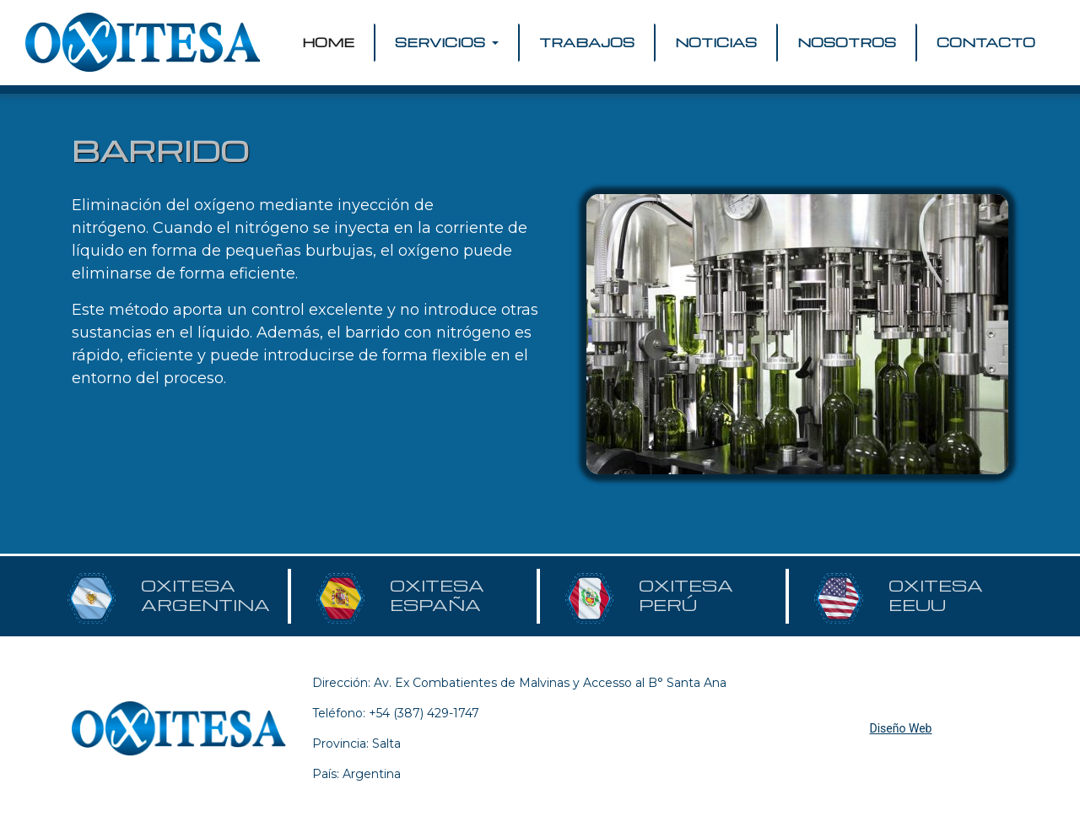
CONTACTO (986, 42)
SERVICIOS (442, 42)
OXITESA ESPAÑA (437, 595)
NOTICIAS (716, 42)
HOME (331, 42)
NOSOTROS (846, 42)
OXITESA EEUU (935, 595)
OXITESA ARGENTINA (205, 595)
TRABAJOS (586, 42)
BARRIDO (160, 150)
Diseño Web (901, 728)
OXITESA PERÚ (686, 595)
